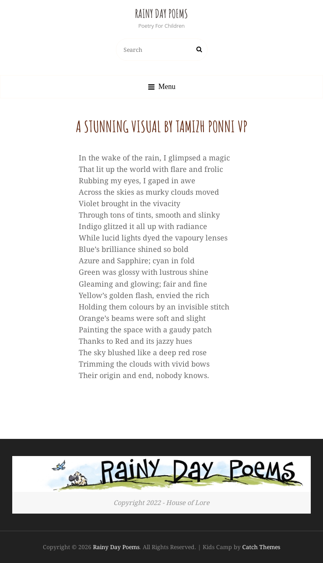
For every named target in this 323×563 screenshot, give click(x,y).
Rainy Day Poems (161, 14)
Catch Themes (261, 547)
